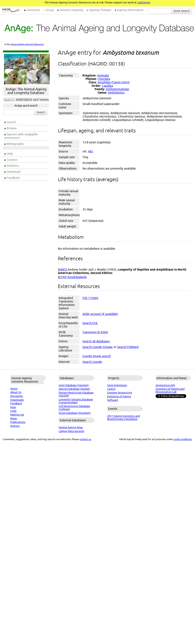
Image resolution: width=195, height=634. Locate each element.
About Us (15, 392)
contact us (85, 439)
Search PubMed (127, 347)
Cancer (111, 388)
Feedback (13, 177)
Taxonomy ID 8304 (95, 332)
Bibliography (15, 143)
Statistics (13, 165)
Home (14, 388)
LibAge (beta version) (71, 431)
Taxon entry (120, 82)
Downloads (17, 399)
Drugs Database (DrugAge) (75, 413)
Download (13, 171)
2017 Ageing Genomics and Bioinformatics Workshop (123, 418)
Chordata (104, 79)
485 (90, 151)
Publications (17, 422)
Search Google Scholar (97, 347)
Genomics (33, 10)
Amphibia (104, 82)
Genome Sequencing (119, 392)
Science (15, 425)
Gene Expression (117, 385)
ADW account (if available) (100, 314)
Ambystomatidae (117, 89)
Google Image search (96, 356)
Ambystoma (116, 92)
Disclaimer (16, 396)
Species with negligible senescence (21, 136)
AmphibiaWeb (77, 277)
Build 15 (9, 99)
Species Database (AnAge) (74, 388)
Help (10, 153)
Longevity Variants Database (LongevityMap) (76, 401)
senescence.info (165, 385)
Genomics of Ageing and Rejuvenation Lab (170, 390)
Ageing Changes (100, 10)
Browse (12, 128)
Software (112, 400)
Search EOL (90, 323)
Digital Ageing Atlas (71, 427)
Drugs (50, 10)
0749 (62, 277)
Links (13, 410)
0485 (62, 269)
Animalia (103, 75)
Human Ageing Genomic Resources (27, 44)
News (13, 418)
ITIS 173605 (90, 298)
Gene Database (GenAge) (74, 385)
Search (11, 122)
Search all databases (96, 341)
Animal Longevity (71, 10)
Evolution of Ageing (119, 396)
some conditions (182, 439)
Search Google (92, 361)
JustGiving (143, 2)
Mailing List (17, 414)
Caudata (107, 85)
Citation (12, 159)
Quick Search (181, 10)
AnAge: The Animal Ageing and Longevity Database (26, 91)
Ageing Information (130, 10)
